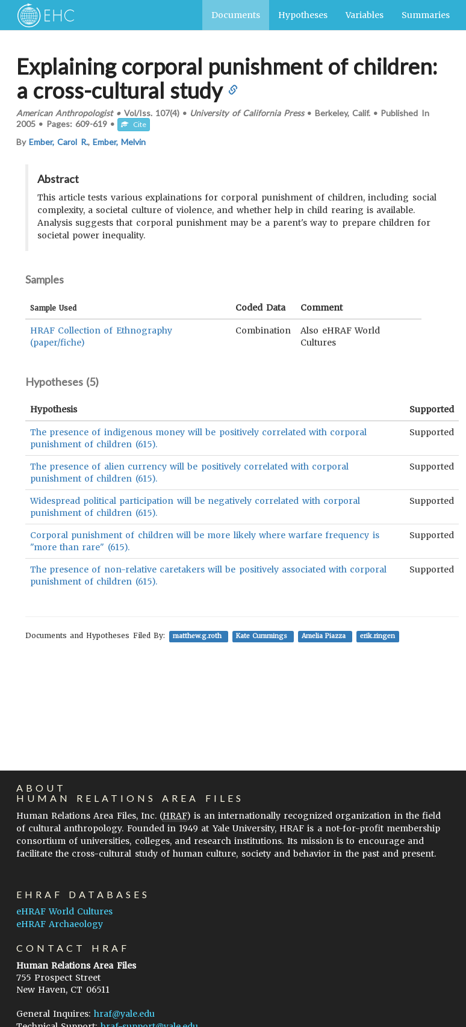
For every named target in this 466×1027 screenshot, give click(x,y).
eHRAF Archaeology (59, 924)
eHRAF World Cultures (64, 911)
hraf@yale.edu (124, 1013)
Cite (133, 124)
